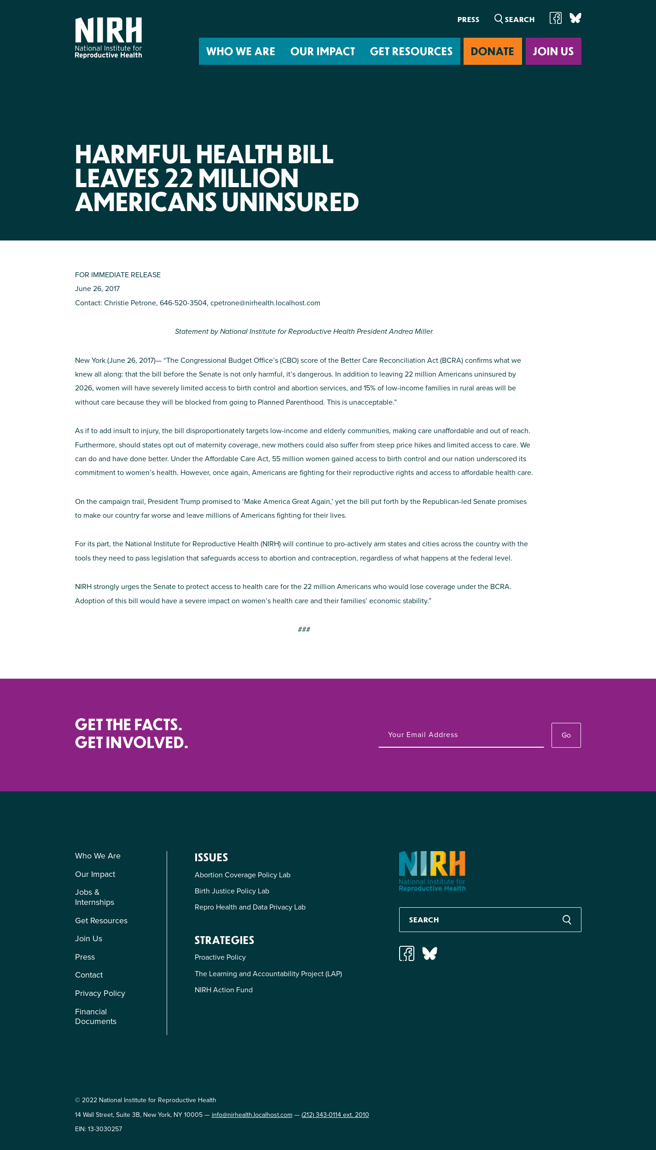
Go (566, 735)
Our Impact (322, 50)
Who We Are (241, 50)
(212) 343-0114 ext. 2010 (335, 1115)
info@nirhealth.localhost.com (252, 1115)
